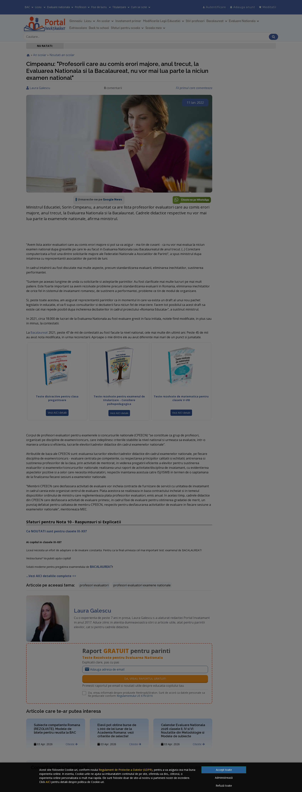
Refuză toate (224, 785)
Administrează (224, 777)
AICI (48, 782)
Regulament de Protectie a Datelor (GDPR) (125, 770)
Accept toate (224, 770)
